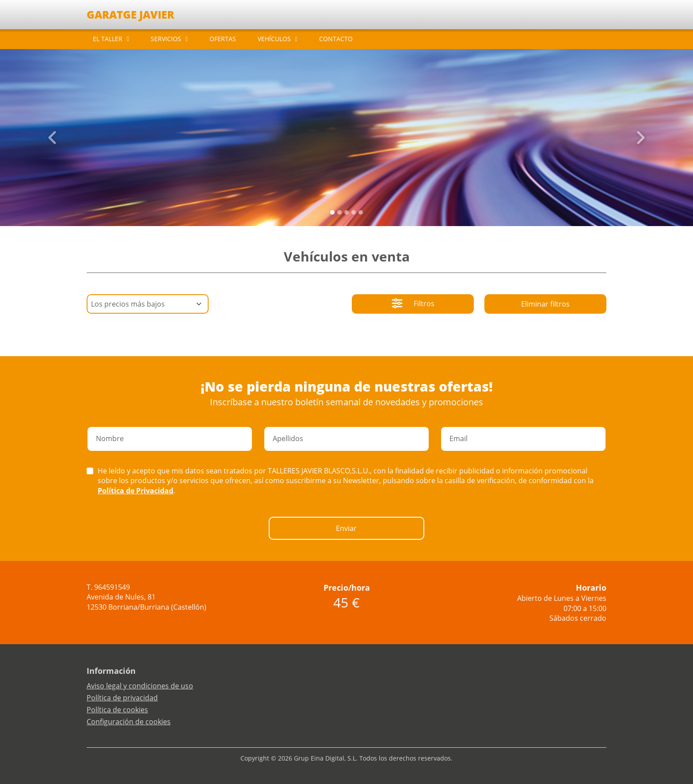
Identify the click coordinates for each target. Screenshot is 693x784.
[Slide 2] (346, 212)
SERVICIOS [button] (166, 39)
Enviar (346, 528)
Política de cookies (117, 710)
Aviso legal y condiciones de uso (140, 686)
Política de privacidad (122, 698)
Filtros (413, 304)
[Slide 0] (332, 212)
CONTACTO (336, 39)
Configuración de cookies (129, 721)
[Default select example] (148, 304)
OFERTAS (222, 39)
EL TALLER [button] (107, 39)
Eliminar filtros (545, 304)
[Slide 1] (339, 212)
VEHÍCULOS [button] (274, 39)
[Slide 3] (353, 212)
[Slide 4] (360, 212)
